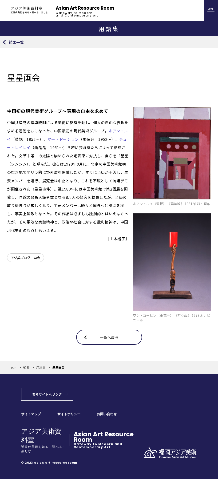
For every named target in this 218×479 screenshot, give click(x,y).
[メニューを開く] (211, 10)
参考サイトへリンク (47, 394)
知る (26, 367)
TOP (13, 367)
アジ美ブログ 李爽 (25, 257)
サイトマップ (31, 414)
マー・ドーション (63, 139)
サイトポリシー (68, 414)
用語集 (40, 367)
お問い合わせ (107, 414)
